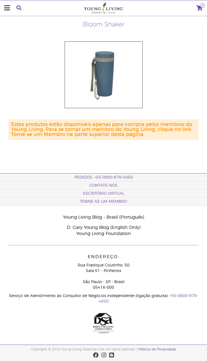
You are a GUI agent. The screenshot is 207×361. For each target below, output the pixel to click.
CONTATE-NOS (103, 185)
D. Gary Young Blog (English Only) (103, 227)
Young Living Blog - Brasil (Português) (103, 217)
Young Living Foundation (103, 233)
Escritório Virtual (103, 194)
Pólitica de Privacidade (157, 349)
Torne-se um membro (103, 202)
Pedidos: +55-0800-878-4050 (103, 177)
